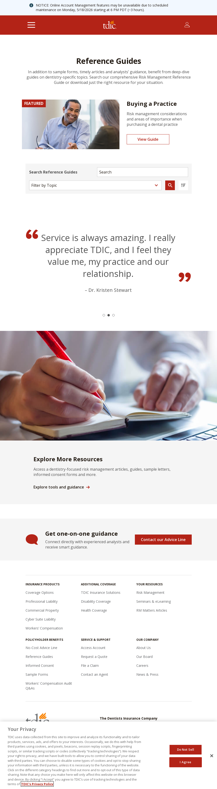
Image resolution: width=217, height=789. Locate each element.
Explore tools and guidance (58, 487)
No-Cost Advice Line (41, 647)
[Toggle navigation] (31, 25)
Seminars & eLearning (153, 601)
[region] (108, 755)
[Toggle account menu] (187, 24)
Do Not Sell (185, 749)
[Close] (211, 755)
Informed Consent (40, 665)
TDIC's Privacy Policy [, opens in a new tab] (37, 784)
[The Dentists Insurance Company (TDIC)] (109, 25)
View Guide (148, 139)
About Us (143, 647)
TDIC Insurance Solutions (100, 592)
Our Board (144, 656)
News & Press (147, 674)
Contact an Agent (94, 674)
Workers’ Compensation (44, 628)
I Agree (185, 762)
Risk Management (150, 592)
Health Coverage (94, 610)
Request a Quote (94, 656)
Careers (142, 665)
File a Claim (90, 665)
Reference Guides (39, 656)
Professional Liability (42, 601)
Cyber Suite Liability (41, 619)
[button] (104, 315)
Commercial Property (42, 610)
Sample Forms (37, 674)
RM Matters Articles (151, 610)
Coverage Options (40, 592)
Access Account (93, 647)
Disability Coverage (96, 601)
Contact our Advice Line (163, 539)
